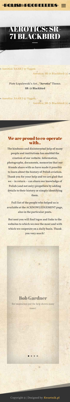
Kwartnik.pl (52, 398)
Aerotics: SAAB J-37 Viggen (18, 69)
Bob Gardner (33, 298)
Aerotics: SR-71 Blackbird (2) (50, 74)
